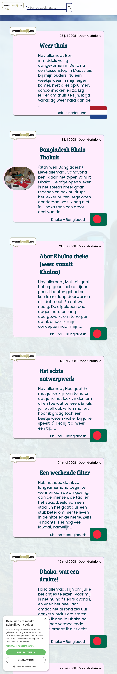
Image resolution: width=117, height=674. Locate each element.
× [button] (45, 619)
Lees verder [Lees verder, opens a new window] (24, 641)
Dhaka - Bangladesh (68, 219)
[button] (26, 646)
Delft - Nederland (71, 112)
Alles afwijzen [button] (26, 660)
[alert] (26, 643)
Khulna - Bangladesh (68, 334)
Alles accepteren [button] (26, 652)
